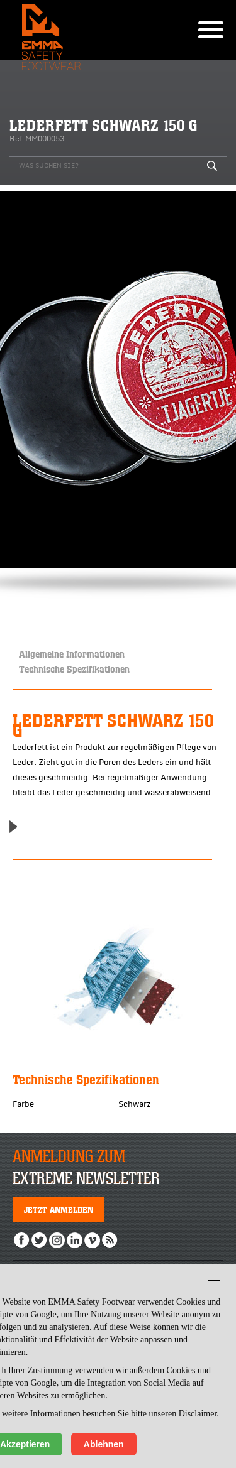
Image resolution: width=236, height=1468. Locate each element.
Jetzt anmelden (58, 1209)
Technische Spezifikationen (74, 668)
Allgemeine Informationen (72, 653)
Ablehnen (104, 1444)
